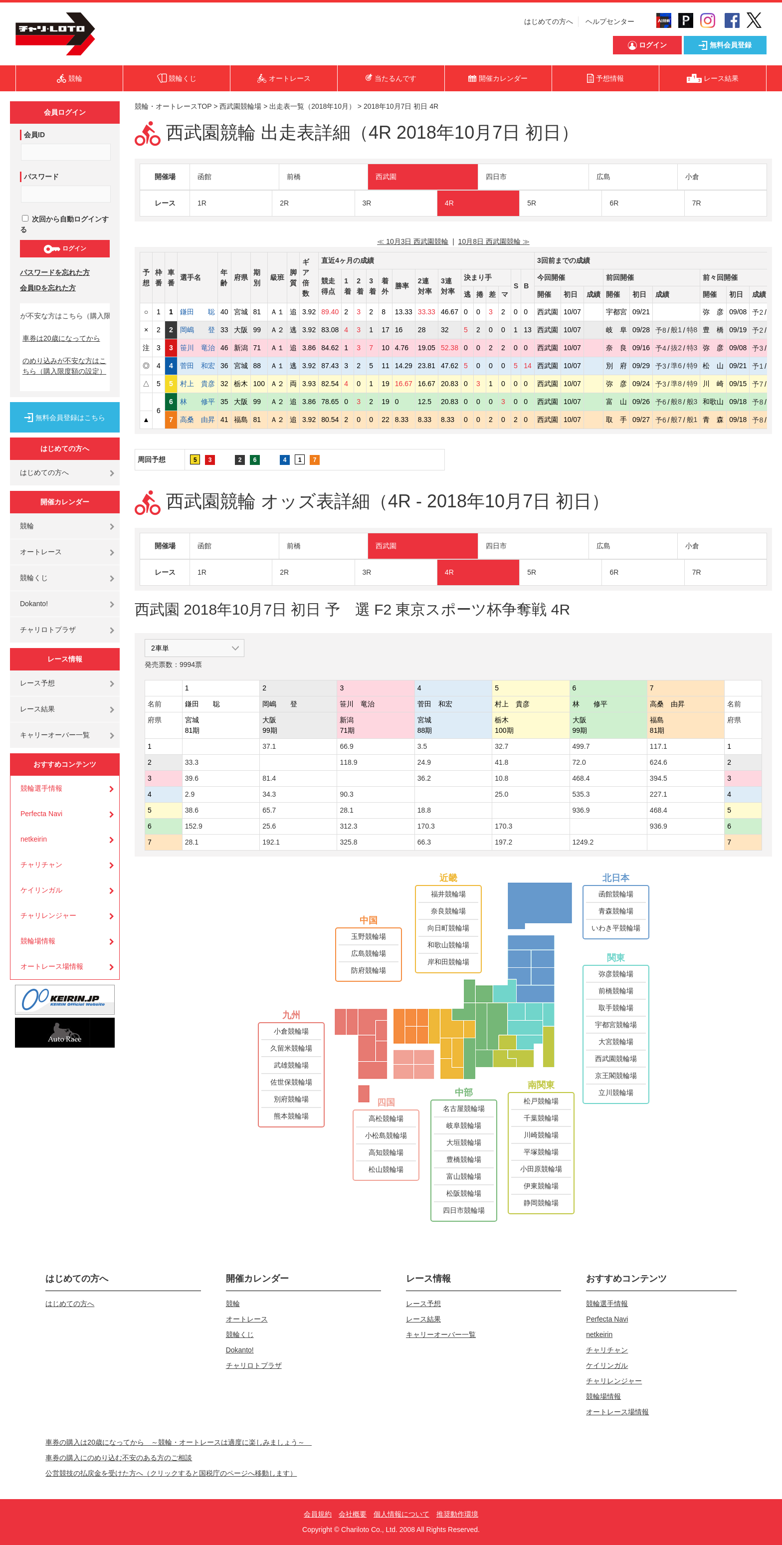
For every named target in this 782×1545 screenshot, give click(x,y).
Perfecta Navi (41, 814)
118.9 (348, 762)
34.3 (269, 794)
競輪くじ (34, 578)
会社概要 (353, 1514)
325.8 (348, 842)
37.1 (269, 746)
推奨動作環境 (457, 1514)
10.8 (501, 778)
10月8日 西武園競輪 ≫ (494, 241)
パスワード (41, 177)
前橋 (294, 177)
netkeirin (33, 839)
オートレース (41, 552)
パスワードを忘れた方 (55, 272)
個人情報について (401, 1514)
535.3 (581, 794)
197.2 (503, 842)
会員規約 (318, 1514)
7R (696, 203)
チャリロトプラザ (48, 630)
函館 (204, 177)
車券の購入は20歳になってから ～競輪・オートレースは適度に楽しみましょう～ (178, 1442)
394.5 (658, 778)
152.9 (193, 826)
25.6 (269, 826)
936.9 (581, 810)
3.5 (422, 746)
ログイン (64, 248)
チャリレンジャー (48, 915)
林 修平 (197, 402)
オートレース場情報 (51, 966)
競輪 (27, 526)
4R (449, 203)
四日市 (496, 177)
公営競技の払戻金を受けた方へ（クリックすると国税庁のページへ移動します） (171, 1473)
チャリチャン (41, 865)
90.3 (346, 794)
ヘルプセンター (610, 21)
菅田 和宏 (197, 366)
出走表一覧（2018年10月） (312, 106)
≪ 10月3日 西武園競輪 (412, 241)
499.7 (581, 746)
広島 (603, 177)
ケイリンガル (41, 890)
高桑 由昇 (197, 420)
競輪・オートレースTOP (173, 106)
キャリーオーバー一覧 (55, 735)
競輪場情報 (37, 941)
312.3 (348, 826)
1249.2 (583, 842)
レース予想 (37, 683)
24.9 (424, 762)
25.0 (501, 794)
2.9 (190, 794)
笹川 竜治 (197, 348)
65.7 (269, 810)
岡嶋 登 (197, 330)
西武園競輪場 (240, 106)
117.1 (658, 746)
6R (613, 203)
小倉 (692, 177)
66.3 (424, 842)
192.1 (271, 842)
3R (367, 203)
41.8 (501, 762)
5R (531, 203)
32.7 (501, 746)
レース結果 (37, 709)
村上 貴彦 (197, 384)
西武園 (386, 177)
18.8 (424, 810)
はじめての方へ (548, 21)
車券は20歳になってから (61, 338)
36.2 (424, 778)
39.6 (191, 778)
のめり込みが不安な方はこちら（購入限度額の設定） (64, 366)
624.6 (658, 762)
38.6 (191, 810)
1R (201, 203)
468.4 (581, 778)
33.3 (191, 762)
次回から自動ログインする (64, 224)
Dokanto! (34, 604)
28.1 (346, 810)
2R (284, 203)
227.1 (658, 794)
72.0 (579, 762)
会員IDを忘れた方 (48, 288)
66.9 (346, 746)
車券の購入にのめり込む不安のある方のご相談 (118, 1458)
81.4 (269, 778)
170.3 (426, 826)
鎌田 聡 (197, 312)
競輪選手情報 (41, 788)
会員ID (34, 135)
